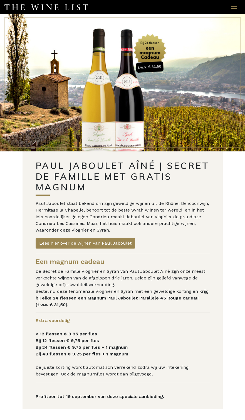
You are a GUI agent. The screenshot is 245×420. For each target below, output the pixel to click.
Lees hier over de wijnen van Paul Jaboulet (85, 243)
